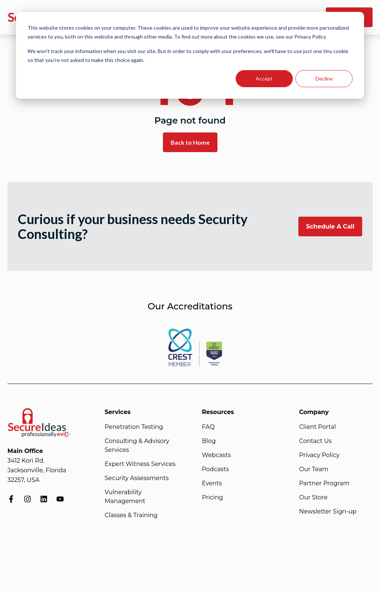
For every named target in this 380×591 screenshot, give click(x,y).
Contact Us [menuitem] (315, 440)
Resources (218, 412)
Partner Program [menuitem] (324, 483)
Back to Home (190, 142)
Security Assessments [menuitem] (137, 478)
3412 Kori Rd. (26, 460)
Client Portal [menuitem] (317, 426)
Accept (264, 78)
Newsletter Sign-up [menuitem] (328, 511)
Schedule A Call (330, 226)
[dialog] (190, 55)
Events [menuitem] (212, 483)
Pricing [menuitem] (212, 497)
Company (314, 412)
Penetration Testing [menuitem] (134, 426)
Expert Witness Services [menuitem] (140, 463)
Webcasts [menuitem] (216, 455)
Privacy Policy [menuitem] (319, 455)
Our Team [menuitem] (313, 469)
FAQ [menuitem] (208, 426)
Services (118, 412)
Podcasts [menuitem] (215, 469)
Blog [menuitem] (209, 440)
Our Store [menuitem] (313, 497)
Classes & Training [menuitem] (131, 515)
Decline (324, 78)
